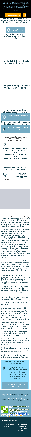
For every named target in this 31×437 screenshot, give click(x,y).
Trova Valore (22, 424)
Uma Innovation (16, 394)
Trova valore (10, 395)
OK (24, 15)
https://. (21, 412)
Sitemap (6, 426)
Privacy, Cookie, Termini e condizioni (11, 399)
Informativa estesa (13, 15)
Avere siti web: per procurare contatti (23, 428)
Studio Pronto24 (19, 400)
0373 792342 (7, 179)
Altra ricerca (17, 30)
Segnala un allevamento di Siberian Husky (18, 128)
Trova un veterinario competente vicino (18, 116)
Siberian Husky (24, 394)
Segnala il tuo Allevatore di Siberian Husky (17, 385)
